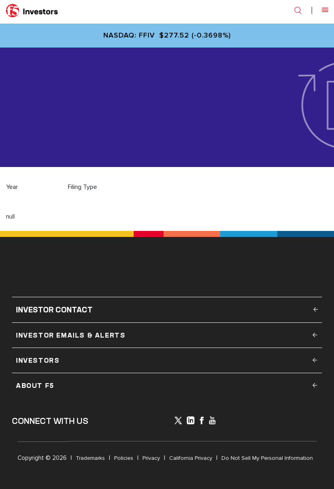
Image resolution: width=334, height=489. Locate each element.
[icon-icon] (178, 421)
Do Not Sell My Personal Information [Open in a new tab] (267, 458)
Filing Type (82, 187)
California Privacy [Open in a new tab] (190, 458)
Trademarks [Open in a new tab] (90, 458)
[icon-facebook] (202, 421)
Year (12, 187)
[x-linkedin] (191, 421)
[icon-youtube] (212, 421)
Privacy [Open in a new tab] (151, 458)
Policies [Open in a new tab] (123, 458)
